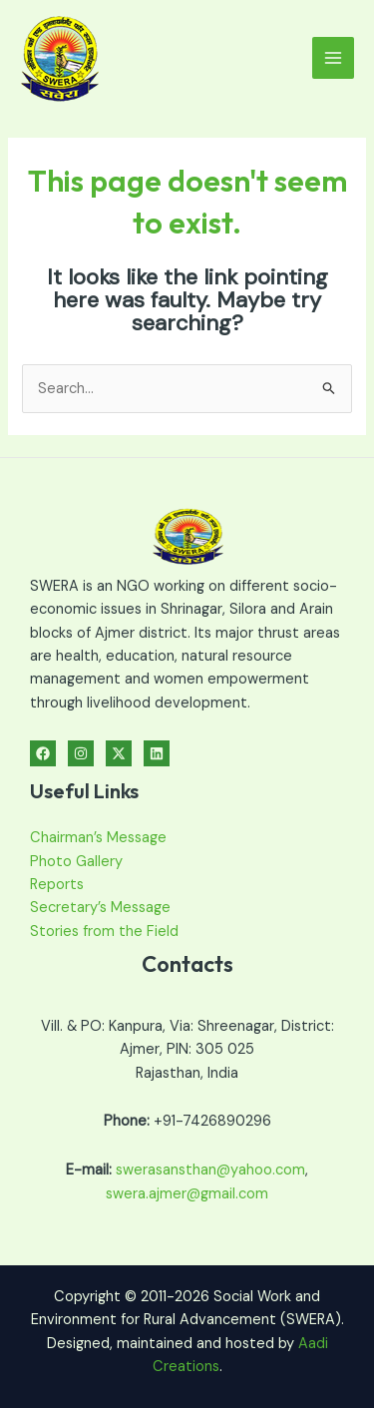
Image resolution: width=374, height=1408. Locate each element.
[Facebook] (43, 753)
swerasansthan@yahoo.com (210, 1170)
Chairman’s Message (98, 837)
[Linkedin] (157, 753)
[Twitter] (119, 753)
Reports (57, 884)
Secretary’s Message (100, 907)
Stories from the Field (104, 931)
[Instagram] (81, 753)
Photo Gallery (76, 861)
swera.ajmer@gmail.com (187, 1193)
